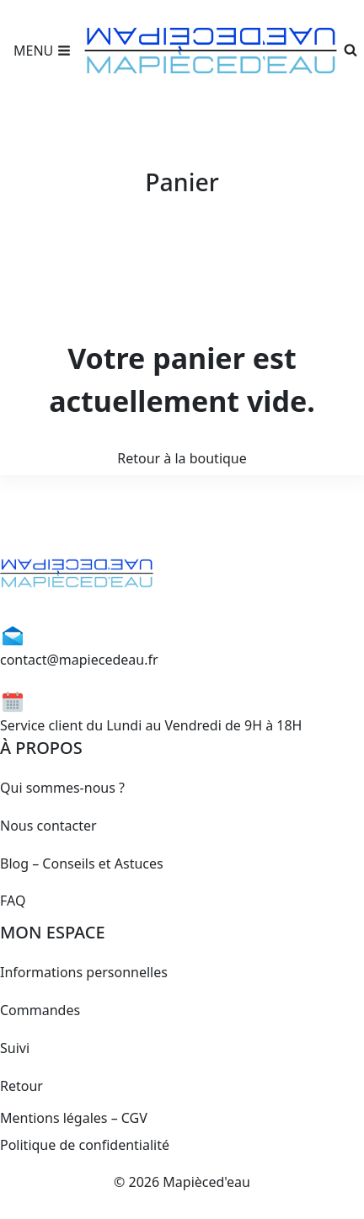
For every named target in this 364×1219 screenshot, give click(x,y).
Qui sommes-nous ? (62, 787)
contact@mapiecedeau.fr (79, 659)
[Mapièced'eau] (210, 50)
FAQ (12, 900)
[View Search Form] (350, 50)
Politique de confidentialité (84, 1145)
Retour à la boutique (182, 458)
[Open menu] (42, 51)
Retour (21, 1086)
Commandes (40, 1010)
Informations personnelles (84, 972)
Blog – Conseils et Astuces (81, 863)
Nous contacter (48, 825)
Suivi (14, 1048)
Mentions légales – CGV (73, 1118)
